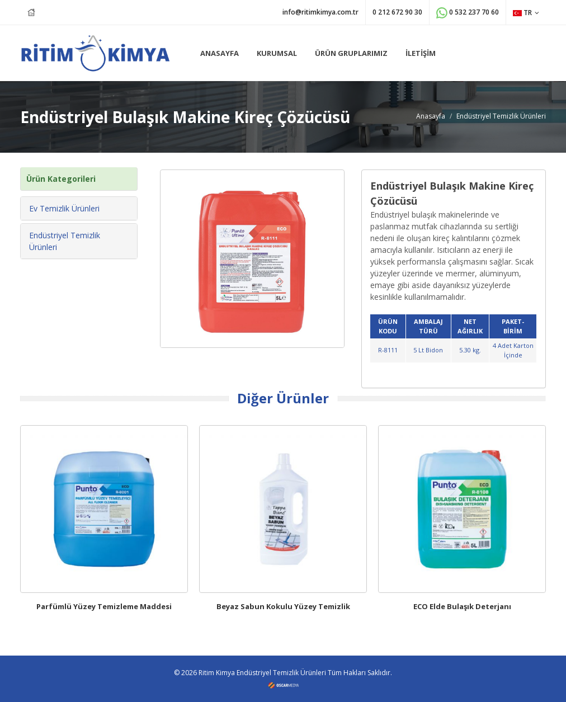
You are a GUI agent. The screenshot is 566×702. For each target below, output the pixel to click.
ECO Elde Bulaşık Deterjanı (462, 606)
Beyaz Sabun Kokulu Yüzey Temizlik (283, 606)
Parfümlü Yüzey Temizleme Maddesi (104, 606)
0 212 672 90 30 (397, 12)
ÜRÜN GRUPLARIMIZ (351, 53)
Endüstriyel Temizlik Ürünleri (501, 116)
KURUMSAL (277, 53)
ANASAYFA (219, 53)
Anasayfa (430, 116)
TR (526, 13)
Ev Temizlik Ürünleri (64, 208)
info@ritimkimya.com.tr (320, 12)
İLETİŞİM (420, 53)
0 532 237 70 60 (467, 12)
